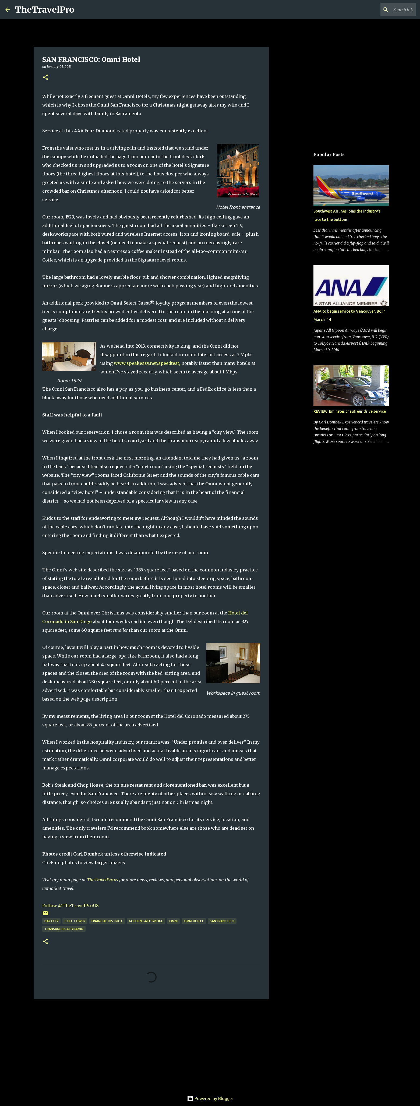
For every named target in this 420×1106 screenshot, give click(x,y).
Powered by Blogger (210, 1098)
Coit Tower (75, 921)
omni (173, 921)
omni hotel (194, 921)
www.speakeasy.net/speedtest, (147, 363)
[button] (45, 77)
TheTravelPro (44, 9)
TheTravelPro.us (102, 879)
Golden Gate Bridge (146, 921)
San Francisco (222, 921)
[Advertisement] (151, 1044)
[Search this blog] (387, 9)
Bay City (51, 921)
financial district (107, 921)
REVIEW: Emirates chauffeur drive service (349, 411)
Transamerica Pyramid (63, 929)
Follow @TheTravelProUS (70, 905)
